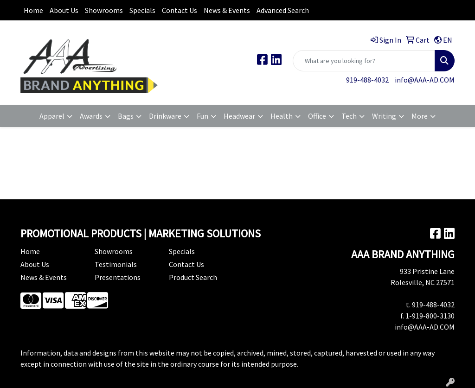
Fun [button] (202, 116)
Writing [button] (384, 116)
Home (33, 10)
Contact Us (179, 10)
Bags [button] (126, 116)
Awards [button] (91, 116)
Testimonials (116, 264)
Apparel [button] (51, 116)
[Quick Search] (364, 60)
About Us (64, 10)
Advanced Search (283, 10)
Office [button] (317, 116)
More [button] (419, 116)
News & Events (227, 10)
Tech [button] (349, 116)
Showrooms (104, 10)
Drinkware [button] (165, 116)
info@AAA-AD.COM (425, 79)
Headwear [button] (239, 116)
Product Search (193, 277)
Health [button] (281, 116)
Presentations (118, 277)
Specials (142, 10)
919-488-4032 (367, 79)
